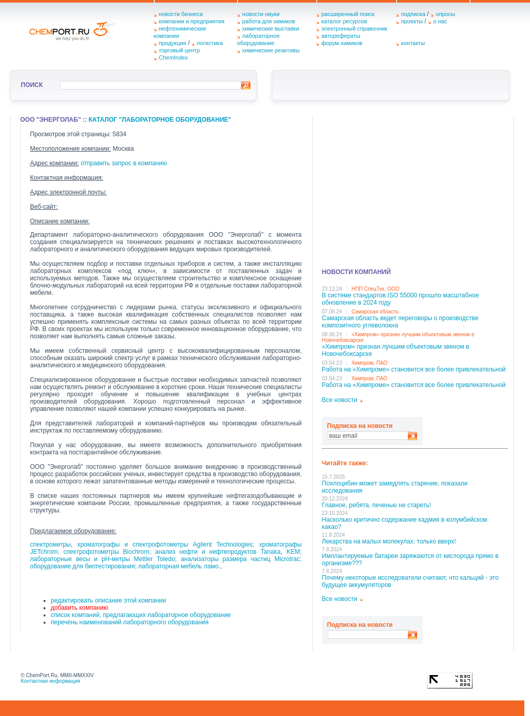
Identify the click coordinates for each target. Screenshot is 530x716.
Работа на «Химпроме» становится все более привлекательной (414, 369)
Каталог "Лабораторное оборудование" (160, 119)
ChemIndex (173, 57)
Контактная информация (50, 681)
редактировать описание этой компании (108, 600)
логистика (210, 43)
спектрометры (50, 544)
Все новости (339, 400)
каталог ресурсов (344, 21)
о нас (440, 21)
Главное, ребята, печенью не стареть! (376, 505)
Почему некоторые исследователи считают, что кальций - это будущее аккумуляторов (410, 581)
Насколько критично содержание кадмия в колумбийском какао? (404, 523)
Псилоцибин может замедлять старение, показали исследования (395, 487)
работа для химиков (269, 21)
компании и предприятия (192, 21)
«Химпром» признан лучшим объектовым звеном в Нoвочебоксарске (395, 350)
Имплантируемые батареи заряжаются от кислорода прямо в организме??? (410, 559)
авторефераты (340, 36)
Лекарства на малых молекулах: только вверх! (389, 541)
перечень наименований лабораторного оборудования (130, 622)
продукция (172, 43)
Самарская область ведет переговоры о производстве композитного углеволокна (400, 321)
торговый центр (179, 50)
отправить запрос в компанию (124, 163)
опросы (445, 14)
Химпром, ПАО (369, 363)
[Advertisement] (415, 188)
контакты (413, 43)
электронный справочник (354, 28)
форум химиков (341, 43)
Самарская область (375, 311)
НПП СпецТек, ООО (375, 289)
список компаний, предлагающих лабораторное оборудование (141, 615)
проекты (412, 21)
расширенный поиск (348, 14)
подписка (413, 14)
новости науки (260, 14)
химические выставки (270, 28)
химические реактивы (271, 50)
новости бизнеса (181, 14)
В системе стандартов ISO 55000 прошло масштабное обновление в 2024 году (400, 299)
